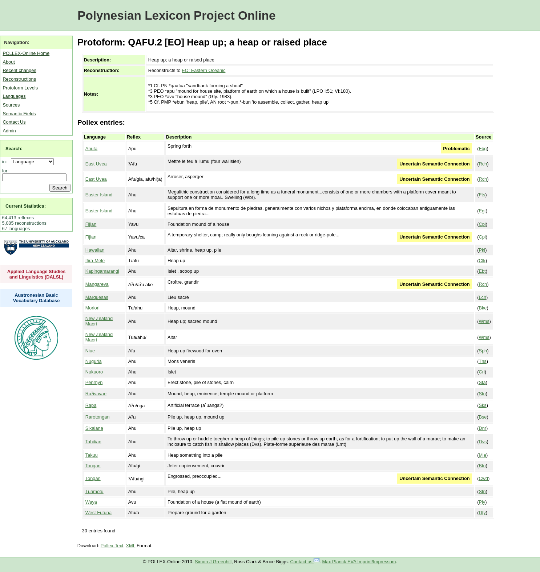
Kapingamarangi (102, 271)
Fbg (483, 148)
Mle (482, 455)
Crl (481, 372)
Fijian (91, 224)
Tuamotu (94, 491)
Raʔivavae (95, 393)
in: (6, 161)
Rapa (91, 405)
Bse (483, 417)
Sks (482, 405)
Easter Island (99, 194)
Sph (483, 350)
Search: (14, 148)
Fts (482, 194)
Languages (14, 96)
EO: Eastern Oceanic (203, 70)
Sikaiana (94, 428)
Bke (483, 308)
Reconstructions (19, 79)
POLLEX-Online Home (26, 53)
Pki (482, 250)
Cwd (483, 478)
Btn (482, 465)
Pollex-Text (112, 545)
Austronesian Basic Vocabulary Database (36, 297)
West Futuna (98, 512)
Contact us (305, 561)
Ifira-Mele (95, 260)
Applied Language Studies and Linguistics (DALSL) (36, 274)
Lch (482, 297)
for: (5, 170)
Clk (482, 260)
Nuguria (93, 361)
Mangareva (97, 284)
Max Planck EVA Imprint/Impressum (359, 561)
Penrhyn (94, 382)
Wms (484, 321)
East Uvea (96, 164)
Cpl (482, 224)
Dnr (482, 428)
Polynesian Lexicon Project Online (176, 15)
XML (131, 545)
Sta (482, 382)
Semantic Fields (19, 113)
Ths (482, 361)
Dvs (483, 441)
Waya (91, 502)
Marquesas (96, 297)
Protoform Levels (20, 88)
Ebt (482, 271)
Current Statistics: (25, 206)
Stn (482, 393)
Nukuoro (94, 372)
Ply (482, 502)
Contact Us (14, 122)
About (9, 62)
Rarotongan (97, 417)
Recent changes (19, 70)
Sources (11, 105)
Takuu (91, 455)
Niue (90, 350)
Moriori (92, 308)
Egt (482, 210)
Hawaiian (95, 250)
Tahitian (93, 441)
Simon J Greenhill (213, 561)
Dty (482, 512)
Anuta (91, 148)
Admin (9, 130)
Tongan (93, 465)
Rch (483, 164)
